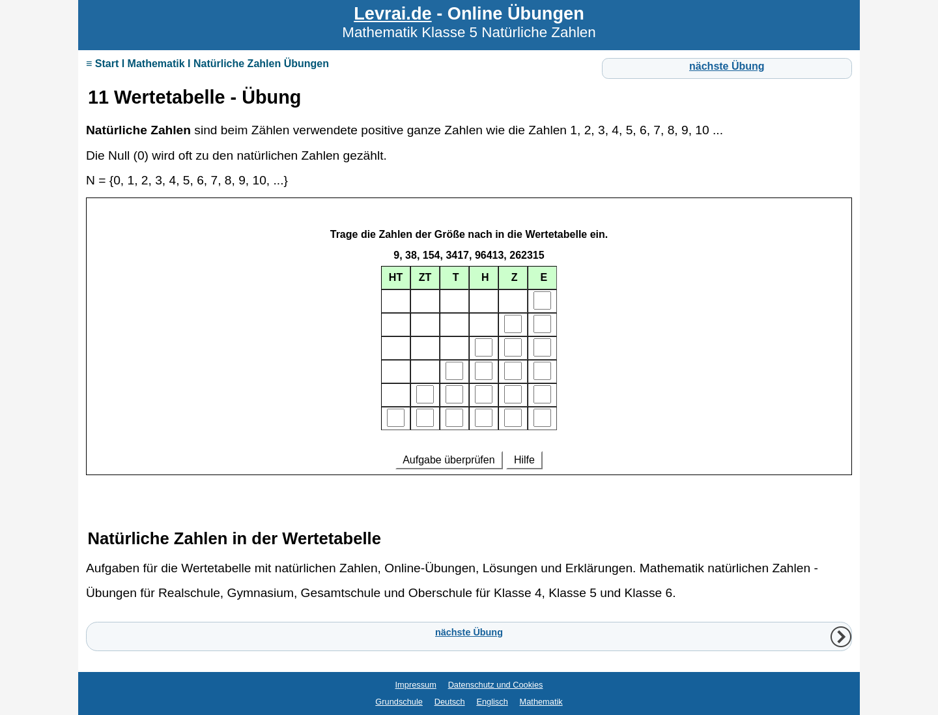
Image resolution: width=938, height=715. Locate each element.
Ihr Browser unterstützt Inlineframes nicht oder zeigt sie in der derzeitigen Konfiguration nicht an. (469, 354)
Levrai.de (392, 13)
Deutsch (449, 702)
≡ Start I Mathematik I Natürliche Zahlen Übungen (207, 63)
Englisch (491, 702)
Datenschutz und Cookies (495, 685)
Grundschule (399, 702)
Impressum (415, 685)
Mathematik (541, 702)
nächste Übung (727, 66)
